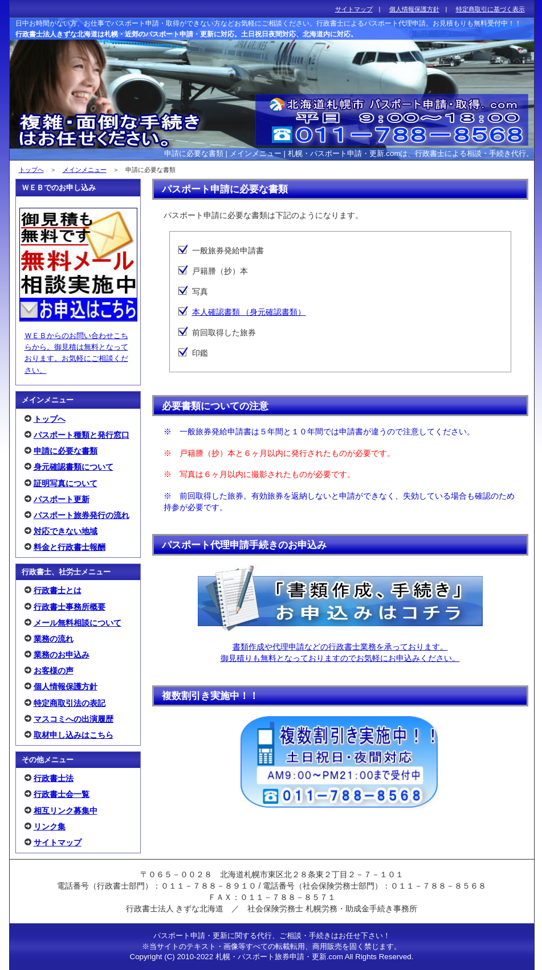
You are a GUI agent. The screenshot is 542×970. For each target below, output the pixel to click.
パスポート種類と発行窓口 (81, 434)
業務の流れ (54, 638)
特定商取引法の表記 (69, 703)
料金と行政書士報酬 (69, 547)
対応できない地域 (65, 531)
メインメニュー (85, 169)
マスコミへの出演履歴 (73, 719)
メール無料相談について (77, 622)
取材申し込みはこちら (73, 734)
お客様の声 (54, 670)
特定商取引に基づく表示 (490, 9)
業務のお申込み (61, 654)
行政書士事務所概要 (69, 606)
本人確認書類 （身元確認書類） (249, 312)
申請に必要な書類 (65, 450)
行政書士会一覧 (61, 794)
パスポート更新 (61, 499)
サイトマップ (57, 842)
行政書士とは (57, 590)
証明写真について (65, 483)
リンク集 (50, 826)
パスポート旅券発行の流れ (81, 515)
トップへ (31, 169)
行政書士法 (54, 778)
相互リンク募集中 (65, 810)
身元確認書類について (73, 466)
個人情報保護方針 (65, 686)
